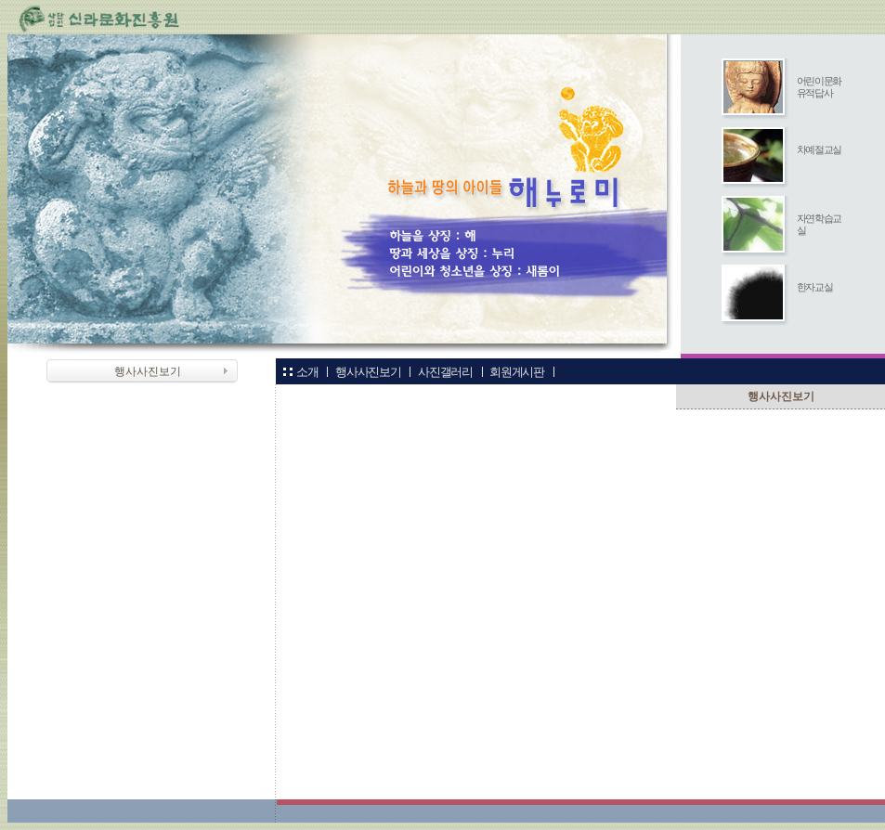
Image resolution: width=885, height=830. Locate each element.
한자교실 (815, 286)
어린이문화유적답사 (819, 86)
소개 (307, 372)
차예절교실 (819, 149)
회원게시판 (516, 372)
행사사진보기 (366, 372)
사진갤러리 (444, 372)
